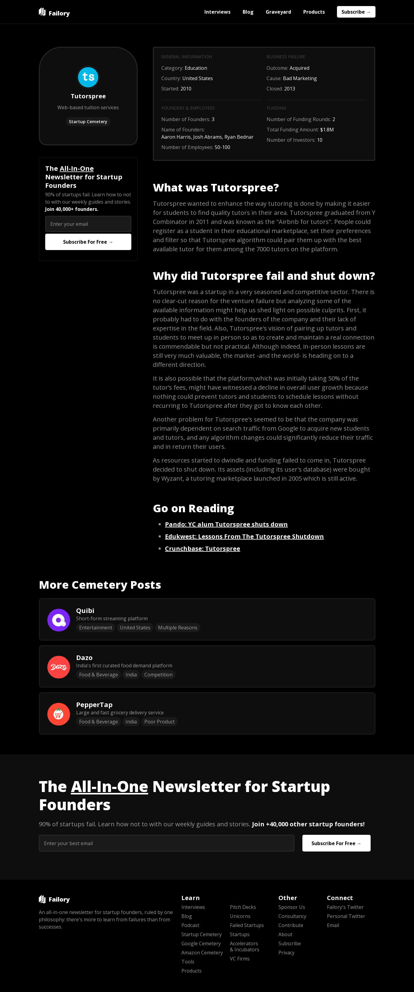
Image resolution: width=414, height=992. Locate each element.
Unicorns (240, 916)
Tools (187, 962)
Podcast (190, 925)
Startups (240, 934)
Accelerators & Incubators (244, 946)
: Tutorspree (202, 548)
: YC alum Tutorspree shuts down (226, 524)
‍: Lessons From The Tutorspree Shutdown (244, 536)
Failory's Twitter (345, 907)
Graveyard (278, 12)
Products (314, 12)
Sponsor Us (291, 907)
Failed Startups (247, 925)
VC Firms (240, 959)
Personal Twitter (346, 916)
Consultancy (292, 916)
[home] (54, 11)
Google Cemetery (201, 943)
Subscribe (289, 943)
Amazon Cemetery (202, 953)
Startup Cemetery (88, 121)
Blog (248, 12)
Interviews (217, 12)
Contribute (290, 925)
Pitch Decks (243, 907)
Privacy (286, 953)
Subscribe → (356, 11)
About (285, 934)
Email (333, 925)
